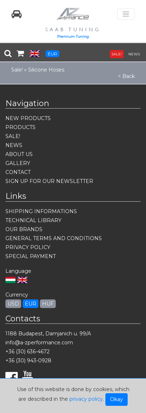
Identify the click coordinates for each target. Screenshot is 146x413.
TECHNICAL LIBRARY (33, 220)
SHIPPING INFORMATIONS (41, 211)
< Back (126, 76)
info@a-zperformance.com (39, 342)
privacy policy (86, 399)
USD (13, 303)
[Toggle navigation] (125, 14)
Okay (116, 399)
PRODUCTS (20, 127)
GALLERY (17, 163)
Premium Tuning (73, 36)
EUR (52, 53)
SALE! (116, 54)
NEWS (134, 54)
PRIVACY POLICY (27, 247)
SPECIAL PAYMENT (30, 256)
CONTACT (18, 172)
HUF (48, 303)
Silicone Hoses (46, 69)
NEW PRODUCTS (28, 118)
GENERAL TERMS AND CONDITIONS (53, 238)
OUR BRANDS (23, 229)
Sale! (17, 69)
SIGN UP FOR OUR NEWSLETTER (49, 181)
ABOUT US (19, 154)
